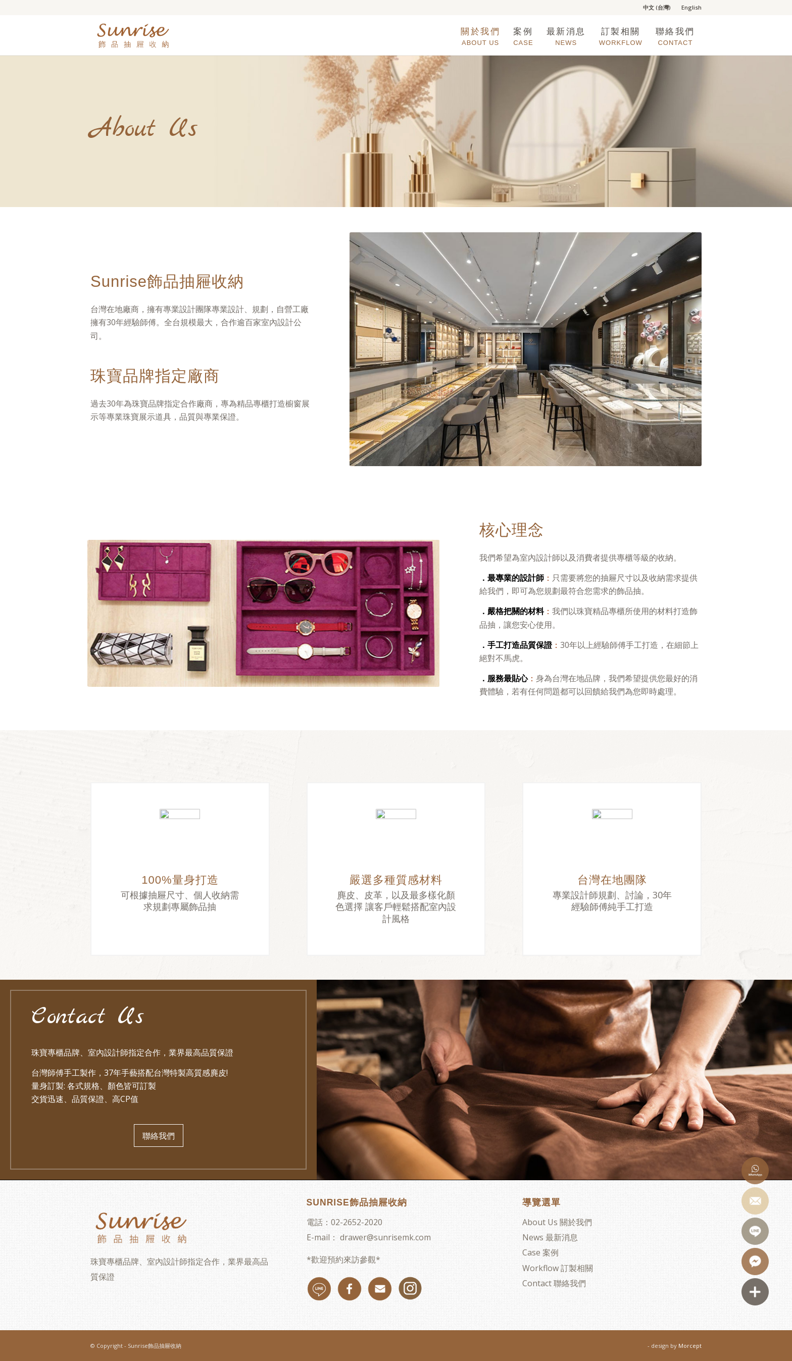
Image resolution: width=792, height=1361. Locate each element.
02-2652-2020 (356, 1222)
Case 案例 (540, 1252)
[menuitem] (657, 7)
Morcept (690, 1345)
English (691, 7)
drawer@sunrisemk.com (385, 1237)
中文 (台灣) (657, 7)
